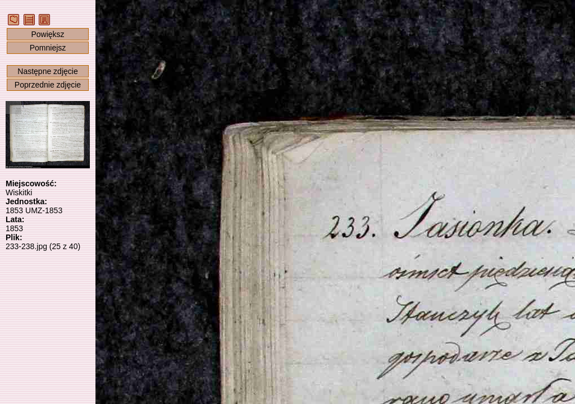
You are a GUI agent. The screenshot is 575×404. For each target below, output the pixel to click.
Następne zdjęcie (47, 71)
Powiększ (47, 34)
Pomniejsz (48, 47)
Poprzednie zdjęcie (48, 84)
